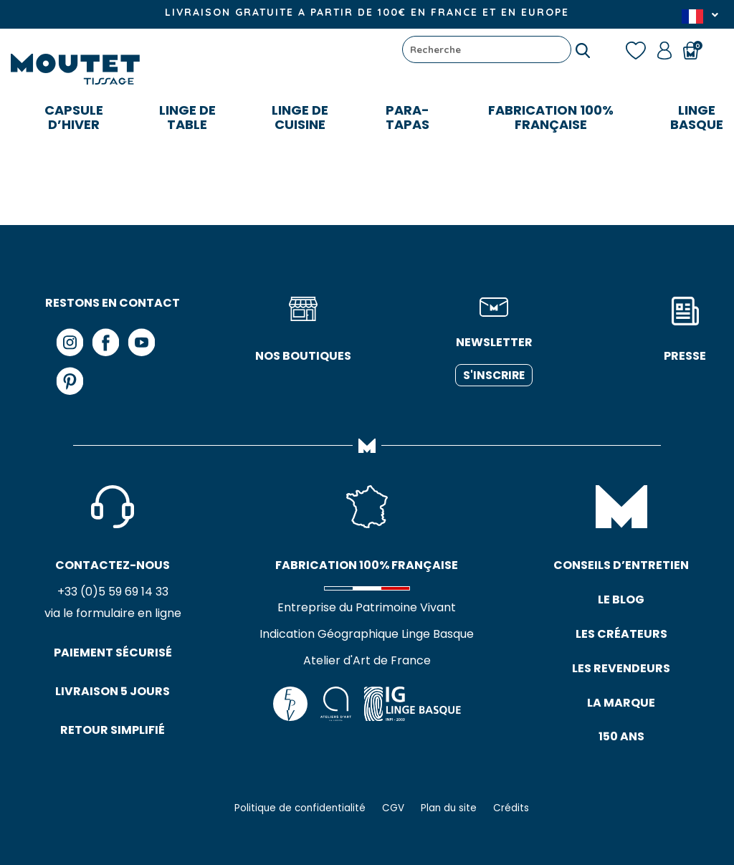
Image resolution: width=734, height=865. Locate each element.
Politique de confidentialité (300, 808)
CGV (393, 808)
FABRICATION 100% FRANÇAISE (551, 117)
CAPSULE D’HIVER (73, 117)
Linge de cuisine (300, 117)
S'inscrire (494, 375)
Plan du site (449, 808)
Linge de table (187, 117)
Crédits (511, 808)
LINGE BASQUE (696, 117)
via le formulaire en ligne (112, 613)
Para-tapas (407, 117)
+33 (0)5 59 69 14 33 (112, 591)
